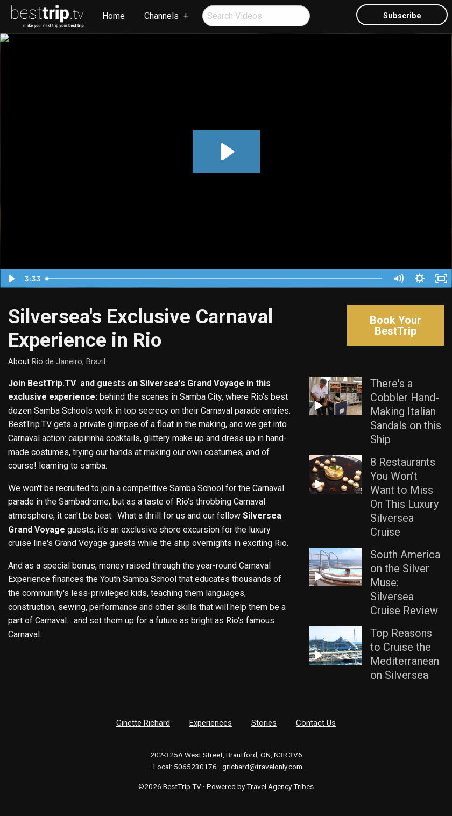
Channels (161, 16)
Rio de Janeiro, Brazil (68, 361)
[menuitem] (47, 16)
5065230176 (195, 766)
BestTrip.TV (182, 786)
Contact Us (316, 723)
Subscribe (402, 15)
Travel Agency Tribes (280, 786)
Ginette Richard (143, 723)
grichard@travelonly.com (262, 766)
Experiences (210, 723)
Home (113, 16)
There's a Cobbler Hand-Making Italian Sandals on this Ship (405, 411)
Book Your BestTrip (395, 325)
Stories (264, 723)
